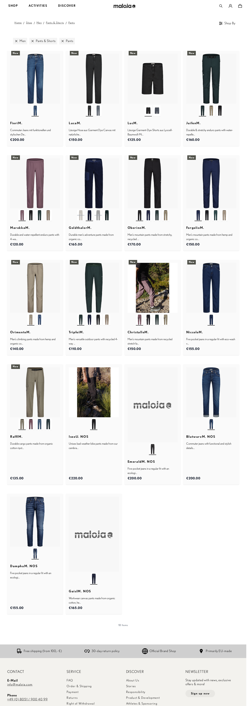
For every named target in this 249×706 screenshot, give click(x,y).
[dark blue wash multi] (35, 107)
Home (18, 23)
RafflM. (16, 436)
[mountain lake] (211, 420)
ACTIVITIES (38, 5)
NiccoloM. (194, 332)
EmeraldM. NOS (141, 461)
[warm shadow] (211, 107)
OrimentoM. (20, 332)
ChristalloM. (138, 332)
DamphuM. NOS (24, 566)
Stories (131, 686)
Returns (72, 697)
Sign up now (200, 693)
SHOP (13, 5)
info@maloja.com (20, 684)
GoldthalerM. (80, 228)
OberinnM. (137, 228)
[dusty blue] (98, 107)
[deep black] (89, 107)
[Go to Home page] (124, 6)
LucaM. (75, 123)
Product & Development (143, 697)
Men (39, 23)
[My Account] (230, 6)
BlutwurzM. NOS (200, 436)
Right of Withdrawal (81, 703)
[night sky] (89, 212)
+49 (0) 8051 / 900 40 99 (27, 699)
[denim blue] (35, 550)
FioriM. (16, 123)
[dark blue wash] (211, 316)
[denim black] (152, 445)
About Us (132, 680)
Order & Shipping (79, 686)
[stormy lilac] (22, 212)
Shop (29, 23)
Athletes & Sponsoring (141, 703)
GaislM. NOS (80, 591)
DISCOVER (67, 5)
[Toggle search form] (220, 6)
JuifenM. (193, 123)
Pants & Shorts (55, 23)
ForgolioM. (195, 228)
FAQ (70, 680)
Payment (73, 692)
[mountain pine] (202, 107)
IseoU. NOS (78, 436)
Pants (71, 23)
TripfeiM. (76, 332)
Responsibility (135, 692)
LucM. (133, 123)
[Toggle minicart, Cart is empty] (240, 6)
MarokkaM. (20, 228)
